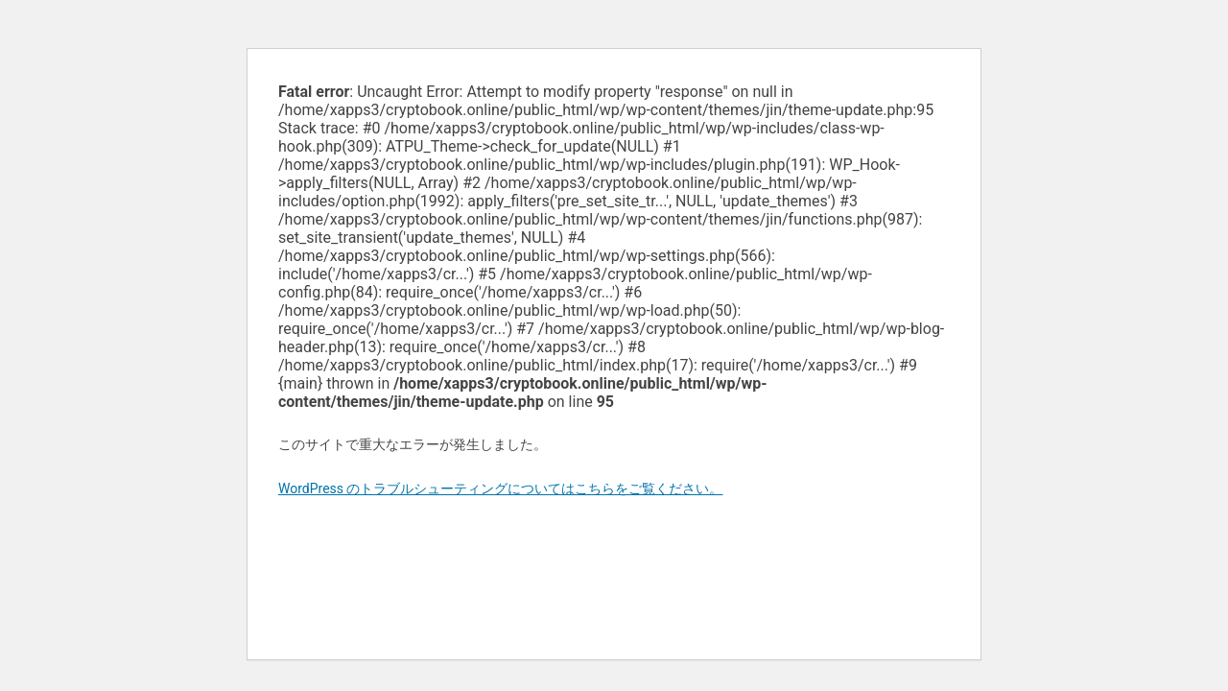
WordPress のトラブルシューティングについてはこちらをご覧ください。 (500, 488)
